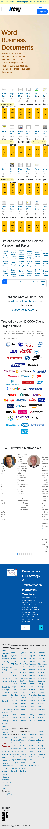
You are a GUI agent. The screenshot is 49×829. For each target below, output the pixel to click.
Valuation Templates (42, 712)
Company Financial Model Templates (29, 254)
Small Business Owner (41, 740)
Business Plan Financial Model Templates (21, 254)
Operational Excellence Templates (45, 264)
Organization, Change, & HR (15, 762)
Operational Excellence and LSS (15, 754)
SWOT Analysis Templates (42, 667)
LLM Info (32, 754)
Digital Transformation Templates (24, 664)
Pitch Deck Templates (33, 687)
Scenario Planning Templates (42, 672)
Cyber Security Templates (24, 653)
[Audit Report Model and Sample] (4, 127)
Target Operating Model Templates (42, 706)
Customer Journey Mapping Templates (15, 712)
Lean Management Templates (33, 653)
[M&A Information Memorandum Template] (37, 127)
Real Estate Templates (33, 717)
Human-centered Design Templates (24, 695)
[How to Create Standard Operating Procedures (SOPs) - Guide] (12, 165)
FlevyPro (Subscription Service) (6, 718)
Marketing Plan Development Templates (33, 667)
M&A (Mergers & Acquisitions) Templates (33, 658)
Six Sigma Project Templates (42, 678)
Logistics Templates (33, 656)
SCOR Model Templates (42, 664)
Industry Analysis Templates (24, 703)
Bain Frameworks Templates (21, 273)
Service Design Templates (42, 675)
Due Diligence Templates (24, 667)
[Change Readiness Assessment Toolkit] (28, 127)
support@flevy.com (24, 309)
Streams (5, 723)
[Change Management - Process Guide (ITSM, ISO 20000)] (45, 203)
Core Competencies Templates (15, 695)
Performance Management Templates (33, 684)
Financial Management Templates (24, 678)
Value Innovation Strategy (41, 754)
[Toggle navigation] (4, 9)
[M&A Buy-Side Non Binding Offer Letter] (45, 89)
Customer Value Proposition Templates (15, 717)
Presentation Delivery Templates (33, 692)
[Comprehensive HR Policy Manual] (20, 127)
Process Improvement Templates (33, 701)
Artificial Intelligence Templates (15, 661)
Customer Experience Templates (15, 709)
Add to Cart (4, 113)
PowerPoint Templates (6, 709)
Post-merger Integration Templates (33, 689)
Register (42, 11)
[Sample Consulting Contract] (28, 165)
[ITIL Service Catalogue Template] (37, 89)
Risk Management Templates (42, 658)
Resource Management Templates (42, 653)
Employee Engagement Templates (24, 672)
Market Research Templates (33, 664)
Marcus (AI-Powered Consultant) (6, 763)
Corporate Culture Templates (15, 698)
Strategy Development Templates (42, 695)
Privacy (5, 785)
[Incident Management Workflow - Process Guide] (45, 165)
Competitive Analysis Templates (15, 689)
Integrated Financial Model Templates (5, 254)
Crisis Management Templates (15, 706)
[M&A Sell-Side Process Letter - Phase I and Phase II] (4, 89)
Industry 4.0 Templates (24, 701)
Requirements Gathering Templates (33, 720)
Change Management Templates (13, 254)
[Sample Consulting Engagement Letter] (4, 203)
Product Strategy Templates (33, 706)
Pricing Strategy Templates (33, 695)
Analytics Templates (15, 658)
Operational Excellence (6, 678)
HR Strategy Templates (24, 689)
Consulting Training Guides (23, 760)
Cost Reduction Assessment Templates (15, 703)
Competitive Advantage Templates (15, 687)
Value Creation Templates (42, 717)
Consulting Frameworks (6, 701)
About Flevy (6, 752)
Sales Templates (13, 264)
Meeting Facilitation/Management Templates (33, 675)
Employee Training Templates (37, 264)
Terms (8, 783)
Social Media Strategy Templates (42, 681)
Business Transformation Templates (15, 678)
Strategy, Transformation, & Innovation (16, 740)
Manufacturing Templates (33, 661)
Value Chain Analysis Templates (42, 715)
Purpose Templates (33, 712)
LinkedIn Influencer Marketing (5, 777)
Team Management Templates (42, 709)
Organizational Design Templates (33, 681)
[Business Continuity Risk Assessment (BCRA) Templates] (4, 165)
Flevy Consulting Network (5, 729)
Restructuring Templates (42, 656)
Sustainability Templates (42, 703)
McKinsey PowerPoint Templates (29, 264)
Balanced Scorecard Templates (15, 667)
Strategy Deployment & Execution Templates (42, 692)
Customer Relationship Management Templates (15, 715)
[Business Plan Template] (20, 165)
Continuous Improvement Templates (15, 692)
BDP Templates (15, 664)
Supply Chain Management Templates (42, 701)
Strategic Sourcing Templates (42, 689)
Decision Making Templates (24, 661)
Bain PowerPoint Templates (37, 254)
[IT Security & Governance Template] (37, 203)
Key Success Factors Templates (24, 717)
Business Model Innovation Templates (15, 670)
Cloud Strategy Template (14, 209)
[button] (17, 554)
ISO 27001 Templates (24, 698)
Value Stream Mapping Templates (42, 720)
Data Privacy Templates (24, 658)
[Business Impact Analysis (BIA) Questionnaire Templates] (12, 127)
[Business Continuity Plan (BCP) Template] (28, 89)
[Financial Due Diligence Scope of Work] (37, 165)
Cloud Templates (15, 684)
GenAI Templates (24, 681)
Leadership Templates (45, 254)
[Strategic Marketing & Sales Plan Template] (20, 89)
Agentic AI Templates (15, 653)
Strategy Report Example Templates (42, 698)
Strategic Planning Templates (21, 264)
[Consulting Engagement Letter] (28, 203)
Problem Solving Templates (5, 264)
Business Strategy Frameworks (24, 737)
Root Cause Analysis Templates (42, 661)
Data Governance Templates (24, 656)
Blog (3, 788)
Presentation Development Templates (29, 273)
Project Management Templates (33, 709)
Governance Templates (24, 684)
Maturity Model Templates (33, 670)
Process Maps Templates (33, 703)
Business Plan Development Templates (15, 672)
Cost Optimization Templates (15, 701)
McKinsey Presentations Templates (33, 672)
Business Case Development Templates (13, 273)
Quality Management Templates (33, 715)
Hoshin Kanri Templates (24, 692)
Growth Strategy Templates (24, 687)
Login (41, 7)
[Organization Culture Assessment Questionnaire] (12, 89)
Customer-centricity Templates (15, 720)
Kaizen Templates (24, 715)
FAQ (3, 783)
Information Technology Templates (24, 706)
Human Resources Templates (45, 273)
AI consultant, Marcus (24, 301)
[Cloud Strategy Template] (12, 203)
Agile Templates (15, 656)
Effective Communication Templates (24, 670)
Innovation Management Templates (24, 709)
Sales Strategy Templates (42, 670)
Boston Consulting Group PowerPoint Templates (37, 273)
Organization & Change (6, 687)
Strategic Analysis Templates (42, 684)
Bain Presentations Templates (5, 273)
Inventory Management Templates (24, 712)
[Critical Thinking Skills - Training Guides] (45, 127)
